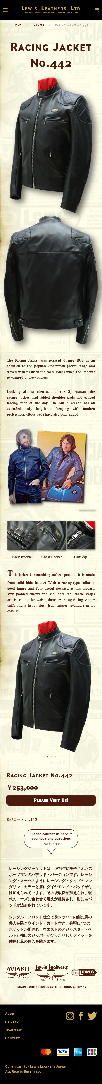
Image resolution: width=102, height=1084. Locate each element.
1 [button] (47, 757)
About (10, 1013)
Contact (12, 1037)
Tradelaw (13, 1029)
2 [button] (51, 757)
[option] (51, 686)
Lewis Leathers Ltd (51, 8)
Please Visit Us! (51, 800)
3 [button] (55, 757)
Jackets (38, 25)
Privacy (12, 1021)
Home (17, 25)
